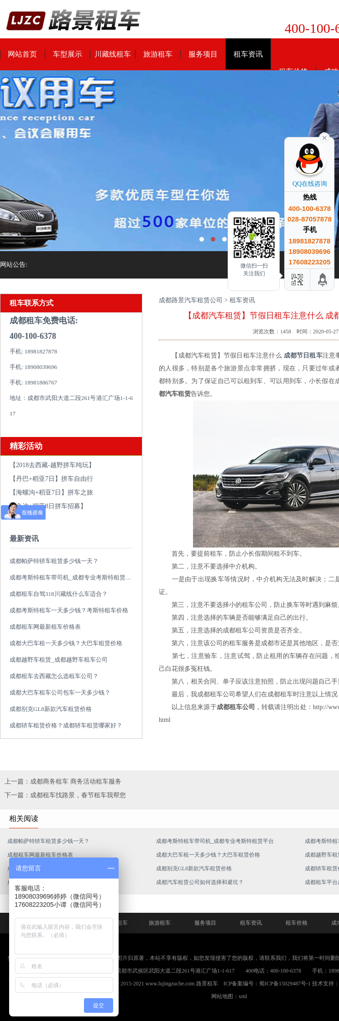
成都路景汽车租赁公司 (191, 300)
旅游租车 (157, 54)
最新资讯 (24, 538)
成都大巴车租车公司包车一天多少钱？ (60, 692)
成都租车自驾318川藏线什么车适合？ (59, 593)
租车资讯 (248, 54)
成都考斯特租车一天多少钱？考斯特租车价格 (69, 610)
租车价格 (297, 923)
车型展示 (67, 54)
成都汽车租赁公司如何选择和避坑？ (200, 882)
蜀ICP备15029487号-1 (285, 983)
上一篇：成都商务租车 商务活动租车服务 (63, 781)
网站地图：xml (229, 996)
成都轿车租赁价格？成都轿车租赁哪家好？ (66, 725)
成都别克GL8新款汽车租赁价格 (51, 708)
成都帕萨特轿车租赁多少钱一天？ (54, 561)
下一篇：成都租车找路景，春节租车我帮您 (65, 795)
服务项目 (203, 54)
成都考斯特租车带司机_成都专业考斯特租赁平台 (73, 577)
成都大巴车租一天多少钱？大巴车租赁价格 (66, 643)
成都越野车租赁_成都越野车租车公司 (59, 659)
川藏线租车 (112, 54)
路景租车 (207, 983)
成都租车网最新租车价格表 (45, 626)
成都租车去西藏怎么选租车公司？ (54, 676)
